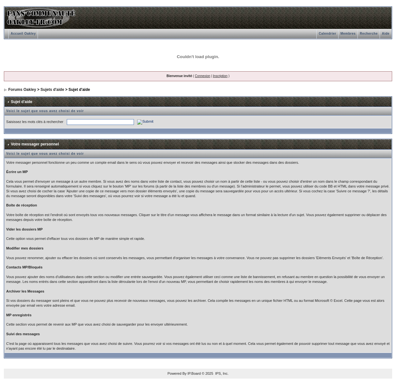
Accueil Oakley (23, 33)
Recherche (369, 33)
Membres (348, 33)
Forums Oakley (22, 89)
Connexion (202, 76)
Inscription (220, 76)
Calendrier (327, 33)
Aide (386, 33)
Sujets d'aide (52, 89)
